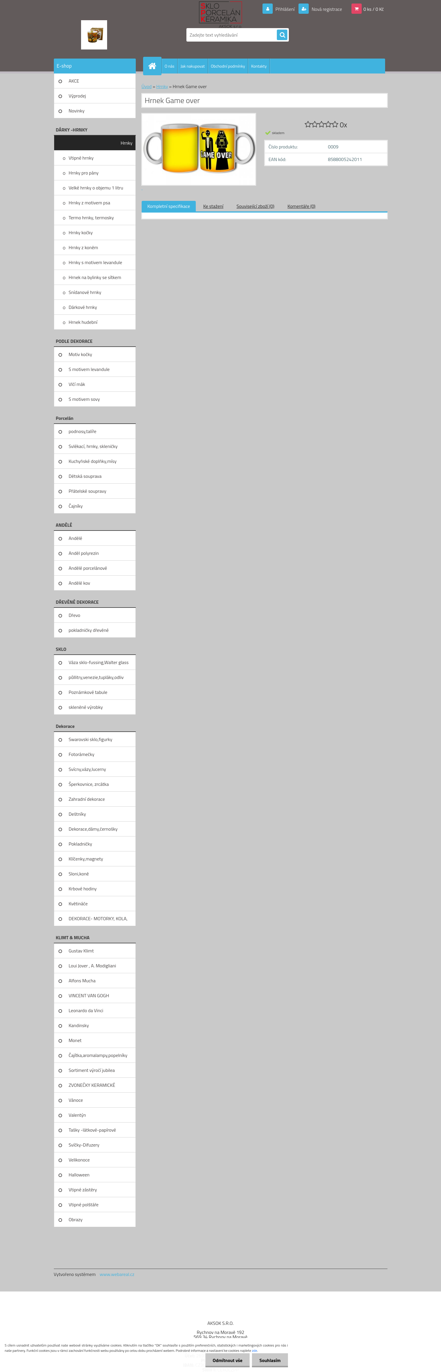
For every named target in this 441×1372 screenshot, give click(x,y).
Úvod (147, 86)
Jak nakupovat (193, 66)
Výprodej (77, 95)
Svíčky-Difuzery (84, 1144)
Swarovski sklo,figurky (90, 739)
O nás (169, 66)
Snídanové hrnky (85, 292)
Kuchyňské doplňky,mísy (93, 461)
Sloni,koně (79, 873)
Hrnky (126, 142)
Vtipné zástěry (83, 1189)
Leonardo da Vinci (86, 1010)
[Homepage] (155, 66)
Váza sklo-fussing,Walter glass (99, 662)
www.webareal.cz (116, 1274)
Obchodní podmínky (228, 66)
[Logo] (94, 34)
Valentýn (77, 1114)
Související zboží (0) (255, 206)
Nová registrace (326, 9)
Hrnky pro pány (84, 172)
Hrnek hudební (83, 322)
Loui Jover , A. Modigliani (92, 965)
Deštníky (77, 813)
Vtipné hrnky (81, 157)
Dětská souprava (85, 476)
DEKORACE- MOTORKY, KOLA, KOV (98, 920)
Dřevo (74, 615)
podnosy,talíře (83, 431)
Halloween (79, 1174)
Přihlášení (285, 9)
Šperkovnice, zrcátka (89, 784)
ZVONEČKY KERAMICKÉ (92, 1085)
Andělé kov (79, 582)
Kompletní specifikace (168, 206)
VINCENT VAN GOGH (89, 995)
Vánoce (76, 1100)
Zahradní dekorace (87, 799)
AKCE (74, 80)
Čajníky (76, 505)
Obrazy (76, 1219)
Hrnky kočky (81, 232)
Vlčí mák (77, 384)
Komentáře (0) (301, 206)
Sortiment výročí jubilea (92, 1070)
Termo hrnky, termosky (91, 217)
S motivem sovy (84, 399)
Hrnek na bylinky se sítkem (95, 277)
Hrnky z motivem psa (89, 202)
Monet (75, 1040)
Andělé (75, 538)
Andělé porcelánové (88, 568)
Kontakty (259, 66)
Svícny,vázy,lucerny (87, 769)
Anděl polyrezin (84, 553)
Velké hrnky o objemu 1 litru (96, 187)
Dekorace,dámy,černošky (93, 828)
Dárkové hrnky (83, 307)
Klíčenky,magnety (86, 858)
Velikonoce (79, 1159)
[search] (282, 35)
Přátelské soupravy (88, 491)
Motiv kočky (80, 354)
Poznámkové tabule (88, 692)
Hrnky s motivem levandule (95, 262)
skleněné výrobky (86, 707)
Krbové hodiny (83, 888)
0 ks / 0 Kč (373, 9)
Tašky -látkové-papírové (92, 1129)
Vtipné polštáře (84, 1204)
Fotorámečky (82, 754)
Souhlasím (270, 1360)
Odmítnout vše (228, 1360)
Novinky (77, 110)
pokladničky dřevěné (89, 630)
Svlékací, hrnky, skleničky (93, 446)
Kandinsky (79, 1025)
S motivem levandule (89, 369)
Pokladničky (80, 843)
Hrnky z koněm (83, 247)
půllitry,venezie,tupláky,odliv (96, 677)
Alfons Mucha (82, 980)
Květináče (78, 903)
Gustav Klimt (81, 950)
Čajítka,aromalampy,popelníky (98, 1055)
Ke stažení (213, 206)
